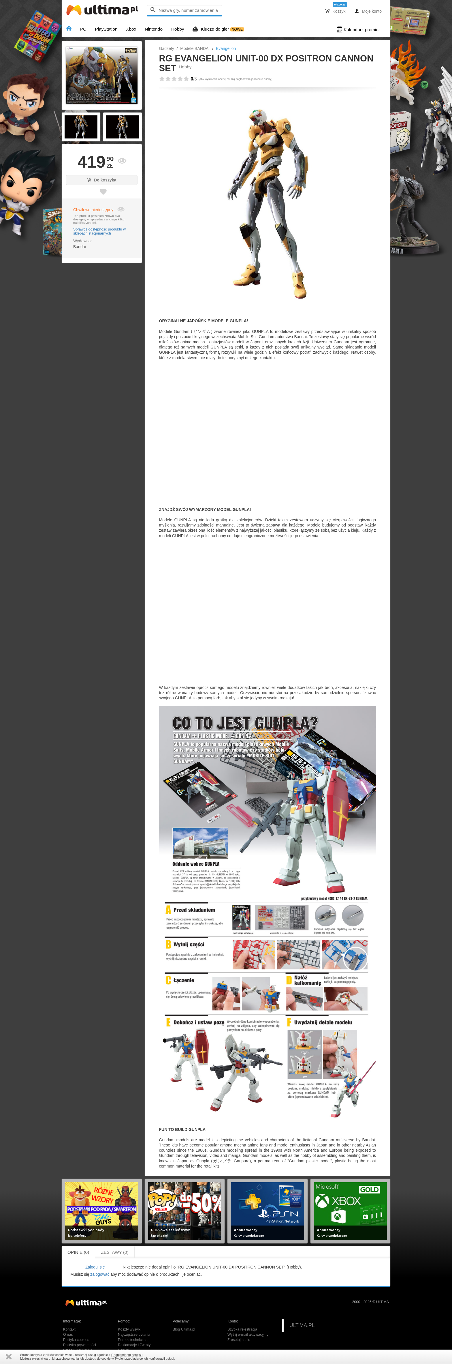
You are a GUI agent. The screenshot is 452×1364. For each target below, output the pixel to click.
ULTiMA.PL (302, 1325)
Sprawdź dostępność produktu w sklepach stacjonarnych (99, 231)
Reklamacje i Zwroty (134, 1345)
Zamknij (9, 1356)
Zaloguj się (95, 1267)
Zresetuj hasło (238, 1340)
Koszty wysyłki (129, 1329)
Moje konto (368, 11)
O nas (68, 1335)
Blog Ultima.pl (184, 1329)
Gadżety (166, 48)
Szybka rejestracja (242, 1329)
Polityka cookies (76, 1340)
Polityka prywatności (79, 1345)
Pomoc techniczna (133, 1340)
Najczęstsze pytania (134, 1335)
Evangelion (226, 48)
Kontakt (69, 1329)
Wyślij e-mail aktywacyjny (247, 1335)
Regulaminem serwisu (126, 1354)
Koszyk (335, 11)
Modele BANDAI (195, 48)
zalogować (99, 1274)
